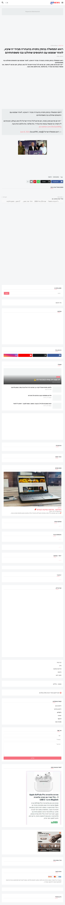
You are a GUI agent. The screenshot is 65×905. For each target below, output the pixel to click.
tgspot (59, 718)
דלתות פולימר (57, 709)
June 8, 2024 (25, 131)
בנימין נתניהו (54, 45)
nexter (59, 715)
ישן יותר (5, 197)
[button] (62, 2)
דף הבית (61, 45)
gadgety (59, 712)
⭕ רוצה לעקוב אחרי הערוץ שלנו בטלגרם (50, 693)
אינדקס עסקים (57, 669)
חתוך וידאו (58, 675)
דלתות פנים (58, 706)
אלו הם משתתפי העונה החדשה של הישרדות (39, 395)
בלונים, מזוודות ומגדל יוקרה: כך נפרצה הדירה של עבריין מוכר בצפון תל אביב (31, 387)
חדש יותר (59, 197)
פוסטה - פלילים (57, 684)
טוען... (59, 526)
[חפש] (35, 293)
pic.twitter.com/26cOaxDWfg (50, 126)
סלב (60, 665)
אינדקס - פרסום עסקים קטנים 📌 (47, 509)
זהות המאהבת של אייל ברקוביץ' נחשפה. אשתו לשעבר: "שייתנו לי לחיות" (32, 403)
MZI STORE (58, 722)
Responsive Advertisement (32, 11)
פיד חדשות (58, 303)
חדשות (50, 177)
